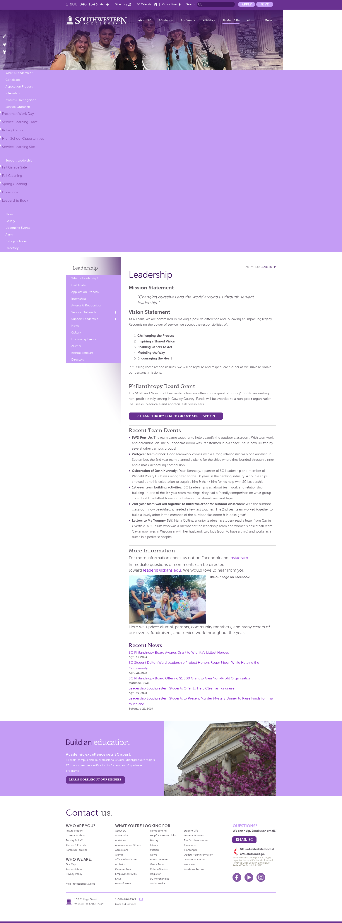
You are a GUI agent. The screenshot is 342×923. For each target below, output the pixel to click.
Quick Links (170, 4)
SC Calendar (145, 4)
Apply (247, 4)
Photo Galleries (159, 859)
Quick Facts (157, 864)
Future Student (74, 830)
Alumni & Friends (76, 845)
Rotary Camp (12, 130)
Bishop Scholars (16, 241)
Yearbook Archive (194, 869)
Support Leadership (18, 160)
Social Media (157, 883)
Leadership (85, 268)
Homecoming (158, 830)
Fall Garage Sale (14, 167)
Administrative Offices (128, 845)
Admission (166, 20)
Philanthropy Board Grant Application (175, 416)
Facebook (237, 877)
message (141, 899)
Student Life (230, 20)
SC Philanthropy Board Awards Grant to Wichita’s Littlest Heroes (179, 652)
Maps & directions (125, 904)
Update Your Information (198, 854)
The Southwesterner (196, 840)
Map (102, 4)
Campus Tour (123, 869)
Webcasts (189, 864)
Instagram (238, 557)
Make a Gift (7, 52)
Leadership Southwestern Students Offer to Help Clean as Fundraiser (182, 688)
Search (190, 4)
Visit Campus (7, 44)
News (268, 20)
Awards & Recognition (20, 100)
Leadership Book (15, 200)
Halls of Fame (123, 883)
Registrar (155, 873)
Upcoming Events (17, 227)
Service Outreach (17, 106)
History (154, 840)
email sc (244, 839)
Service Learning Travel (20, 122)
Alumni (252, 20)
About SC (144, 20)
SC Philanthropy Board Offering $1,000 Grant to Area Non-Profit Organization (190, 678)
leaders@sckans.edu (162, 570)
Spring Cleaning (14, 184)
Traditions (189, 845)
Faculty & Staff (74, 840)
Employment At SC (126, 873)
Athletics (209, 20)
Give (265, 4)
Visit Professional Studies (80, 883)
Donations (10, 192)
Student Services (193, 835)
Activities (252, 266)
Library (154, 845)
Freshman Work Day (18, 113)
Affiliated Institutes (126, 859)
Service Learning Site (18, 147)
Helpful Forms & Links (163, 835)
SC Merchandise (159, 878)
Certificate (12, 79)
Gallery (10, 221)
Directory (121, 4)
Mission (154, 849)
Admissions (121, 849)
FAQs (118, 878)
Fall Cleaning (12, 175)
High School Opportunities (23, 138)
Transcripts (190, 849)
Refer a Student (159, 869)
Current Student (75, 835)
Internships (13, 93)
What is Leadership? (19, 73)
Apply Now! (7, 36)
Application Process (19, 86)
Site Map (71, 864)
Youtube (249, 877)
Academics (188, 20)
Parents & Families (76, 849)
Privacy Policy (74, 873)
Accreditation (74, 869)
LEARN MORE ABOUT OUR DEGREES (95, 779)
